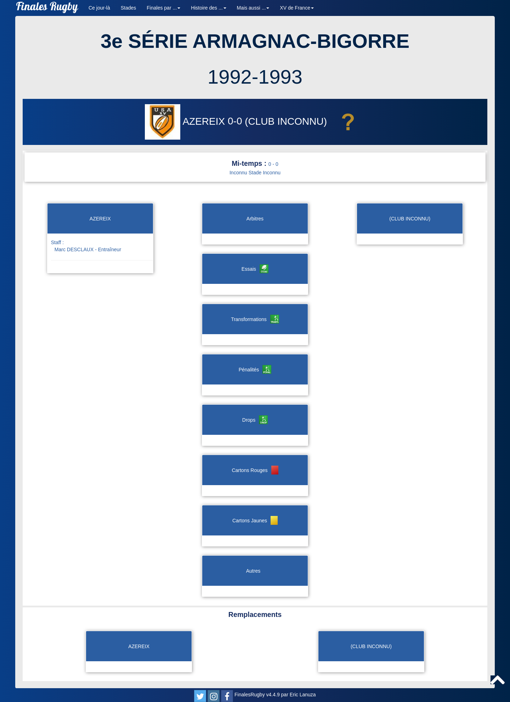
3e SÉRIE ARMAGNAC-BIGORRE (255, 41)
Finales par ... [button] (163, 8)
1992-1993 (255, 77)
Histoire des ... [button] (208, 8)
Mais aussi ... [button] (253, 8)
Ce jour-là (99, 8)
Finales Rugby (47, 8)
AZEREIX (186, 121)
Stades (128, 8)
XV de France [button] (297, 8)
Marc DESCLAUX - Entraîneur (88, 249)
